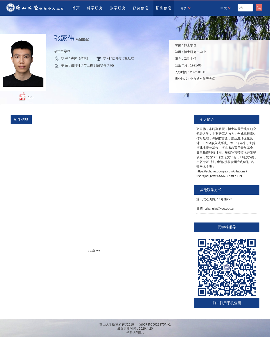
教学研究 (118, 8)
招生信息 (164, 8)
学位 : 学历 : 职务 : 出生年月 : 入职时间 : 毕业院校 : (195, 62)
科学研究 (95, 8)
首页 (76, 8)
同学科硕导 (227, 227)
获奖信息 (141, 8)
